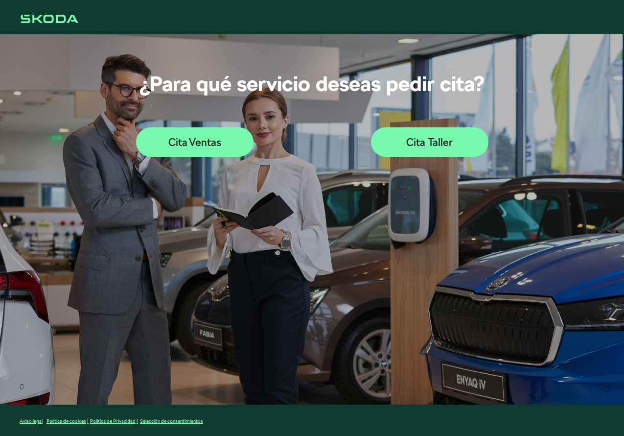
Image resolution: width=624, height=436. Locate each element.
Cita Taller (429, 142)
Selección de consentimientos (171, 421)
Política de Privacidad (113, 421)
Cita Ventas (194, 142)
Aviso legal (31, 421)
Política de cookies (66, 421)
